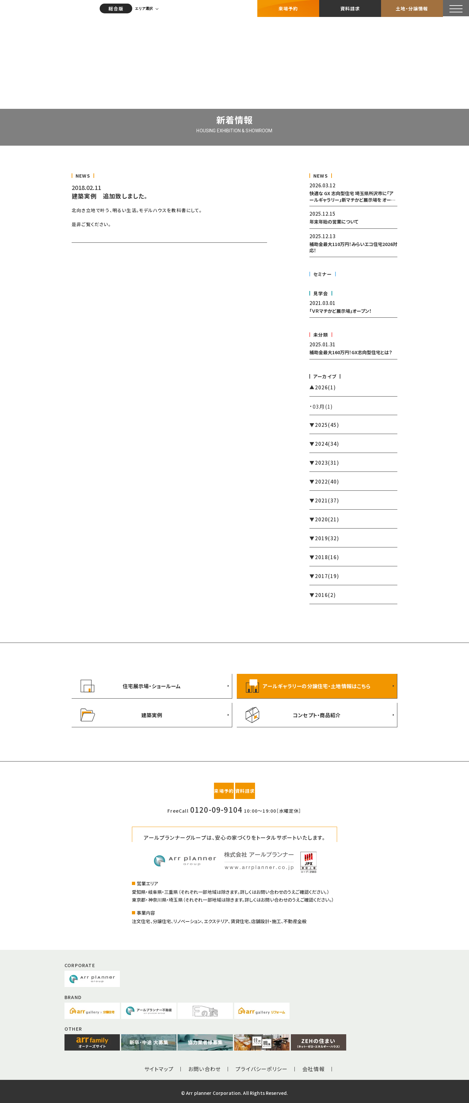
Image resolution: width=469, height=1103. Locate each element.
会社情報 (313, 1066)
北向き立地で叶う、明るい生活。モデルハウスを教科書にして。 (137, 210)
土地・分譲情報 (412, 8)
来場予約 (288, 8)
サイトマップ (159, 1066)
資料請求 (350, 8)
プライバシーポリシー (261, 1066)
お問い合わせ (204, 1066)
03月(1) (323, 406)
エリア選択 (145, 8)
